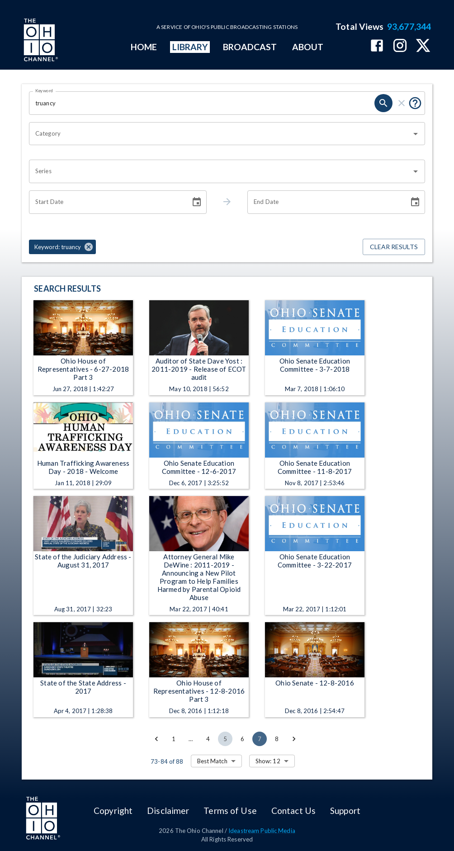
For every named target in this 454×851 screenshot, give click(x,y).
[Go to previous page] (156, 739)
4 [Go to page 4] (208, 739)
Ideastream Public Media (261, 830)
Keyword (44, 90)
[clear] (402, 103)
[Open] (415, 134)
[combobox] (220, 134)
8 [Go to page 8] (277, 739)
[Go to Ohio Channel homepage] (40, 41)
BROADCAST (250, 47)
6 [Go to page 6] (242, 739)
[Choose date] (197, 202)
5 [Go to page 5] (225, 739)
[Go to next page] (294, 739)
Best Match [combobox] (212, 761)
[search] (383, 103)
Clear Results (394, 247)
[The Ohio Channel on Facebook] (377, 46)
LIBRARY (190, 47)
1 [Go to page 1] (173, 739)
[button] (62, 247)
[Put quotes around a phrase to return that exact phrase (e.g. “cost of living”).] (415, 103)
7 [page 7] (259, 739)
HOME (144, 47)
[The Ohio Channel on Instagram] (400, 46)
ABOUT (307, 47)
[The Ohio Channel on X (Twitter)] (423, 46)
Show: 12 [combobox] (267, 761)
